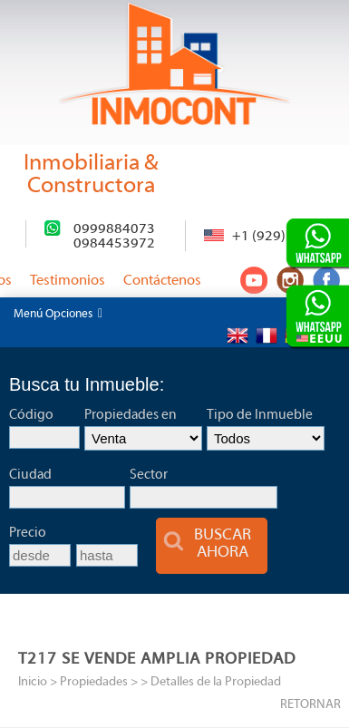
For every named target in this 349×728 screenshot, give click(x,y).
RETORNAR (310, 705)
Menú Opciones (58, 313)
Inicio (32, 682)
